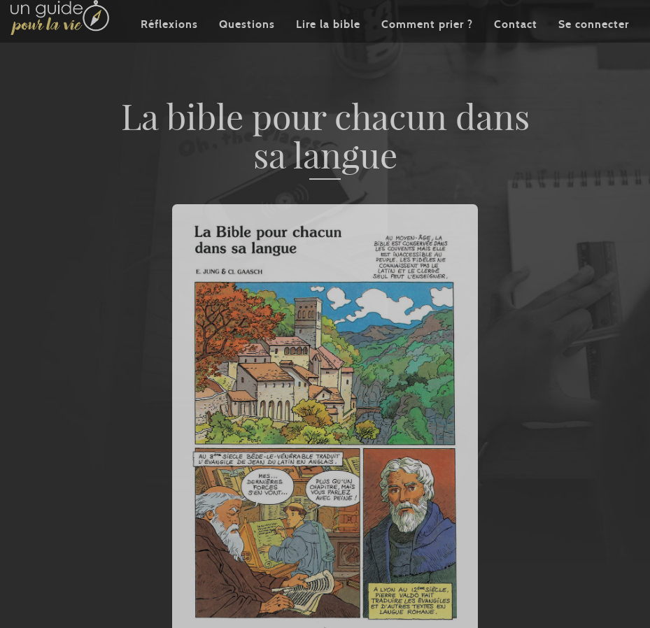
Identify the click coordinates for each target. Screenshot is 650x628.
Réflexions (169, 45)
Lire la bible (328, 45)
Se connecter (593, 45)
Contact (515, 45)
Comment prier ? (427, 45)
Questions (247, 45)
